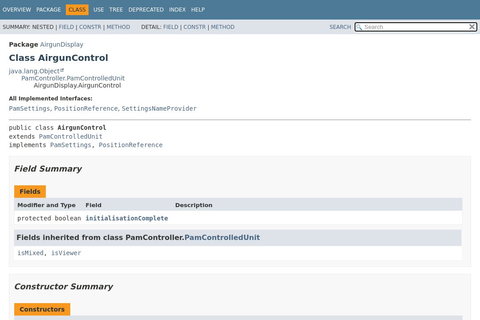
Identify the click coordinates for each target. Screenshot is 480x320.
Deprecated (146, 10)
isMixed (30, 252)
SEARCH (340, 27)
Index (177, 10)
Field (66, 27)
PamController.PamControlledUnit (73, 78)
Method (118, 27)
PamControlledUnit (70, 136)
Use (98, 10)
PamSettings (29, 108)
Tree (116, 10)
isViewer (66, 252)
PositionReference (86, 108)
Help (198, 10)
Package (48, 10)
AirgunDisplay (61, 44)
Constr (90, 27)
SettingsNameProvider (159, 108)
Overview (17, 10)
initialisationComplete (126, 218)
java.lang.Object (34, 71)
